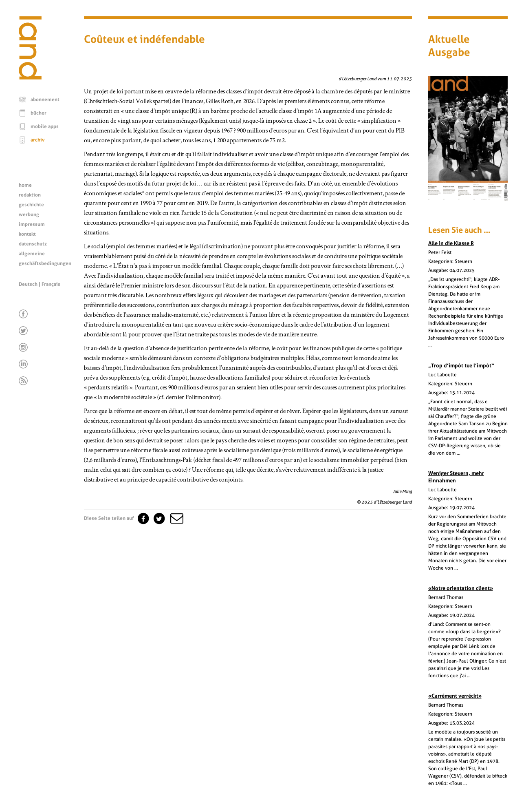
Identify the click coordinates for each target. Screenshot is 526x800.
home (25, 185)
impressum (32, 224)
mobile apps (45, 126)
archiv (38, 140)
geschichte (31, 205)
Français (51, 284)
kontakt (27, 234)
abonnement (45, 99)
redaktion (30, 195)
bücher (38, 113)
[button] (176, 518)
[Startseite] (30, 77)
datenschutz (33, 244)
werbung (29, 214)
